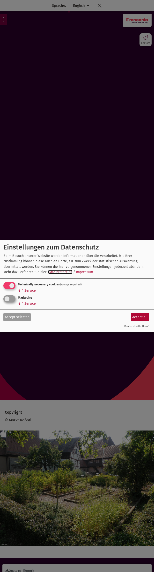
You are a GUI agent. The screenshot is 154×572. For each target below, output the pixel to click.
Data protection (60, 272)
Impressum (84, 272)
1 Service (27, 291)
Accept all (139, 317)
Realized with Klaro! (136, 326)
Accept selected (17, 317)
